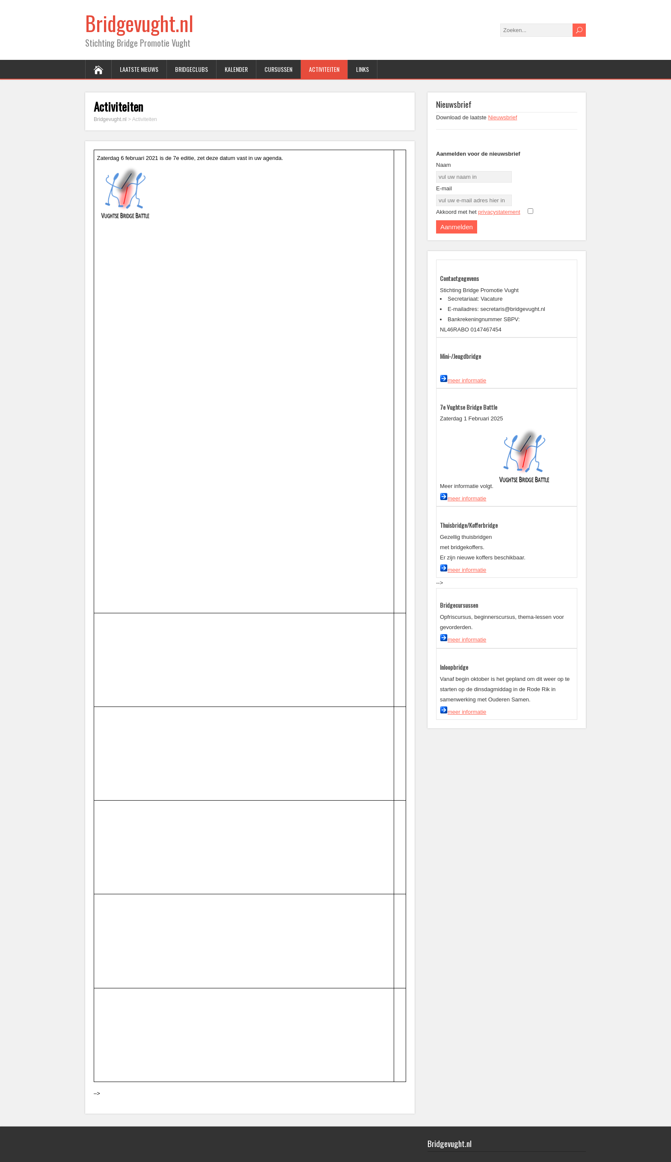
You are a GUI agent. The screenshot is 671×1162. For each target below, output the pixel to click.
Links (362, 69)
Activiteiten (324, 69)
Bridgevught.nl (139, 23)
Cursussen (278, 69)
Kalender (236, 69)
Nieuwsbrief (502, 117)
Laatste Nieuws (139, 69)
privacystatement (499, 212)
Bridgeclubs (191, 69)
